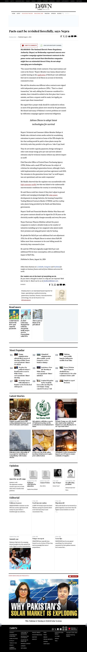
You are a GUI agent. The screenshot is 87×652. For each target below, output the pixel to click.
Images (28, 1)
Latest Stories (16, 395)
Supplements (65, 1)
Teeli (56, 640)
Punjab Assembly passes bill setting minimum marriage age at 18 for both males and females (20, 423)
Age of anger (57, 483)
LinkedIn (41, 267)
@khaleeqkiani (26, 300)
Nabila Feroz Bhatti (32, 489)
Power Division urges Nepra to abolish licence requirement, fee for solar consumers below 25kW (68, 372)
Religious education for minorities (31, 484)
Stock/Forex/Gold (37, 634)
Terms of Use (13, 643)
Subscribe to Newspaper (24, 633)
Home (13, 13)
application (41, 75)
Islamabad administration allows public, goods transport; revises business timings (44, 358)
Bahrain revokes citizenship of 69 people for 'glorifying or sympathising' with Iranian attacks (19, 454)
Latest (18, 13)
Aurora (39, 1)
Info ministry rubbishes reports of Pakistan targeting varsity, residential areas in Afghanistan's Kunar (43, 423)
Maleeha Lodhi (13, 482)
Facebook (57, 267)
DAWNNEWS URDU (20, 1)
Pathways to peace (15, 503)
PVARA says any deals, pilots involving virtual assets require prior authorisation (42, 454)
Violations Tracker (27, 13)
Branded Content (25, 643)
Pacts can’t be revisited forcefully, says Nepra (39, 31)
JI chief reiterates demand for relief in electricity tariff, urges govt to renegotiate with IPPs (25, 328)
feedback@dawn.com (51, 281)
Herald (33, 1)
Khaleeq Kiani (12, 37)
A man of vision (45, 483)
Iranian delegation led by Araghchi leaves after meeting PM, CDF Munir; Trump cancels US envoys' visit (45, 385)
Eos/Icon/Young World (59, 633)
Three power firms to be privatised (37, 323)
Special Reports (48, 639)
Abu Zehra (43, 486)
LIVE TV (12, 1)
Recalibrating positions (70, 483)
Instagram (47, 267)
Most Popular (17, 350)
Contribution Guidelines (13, 635)
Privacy (11, 645)
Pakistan (47, 13)
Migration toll (59, 503)
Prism (45, 634)
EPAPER (6, 1)
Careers (72, 1)
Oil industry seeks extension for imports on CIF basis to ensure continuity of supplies (65, 454)
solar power (53, 195)
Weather (34, 637)
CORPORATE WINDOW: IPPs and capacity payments (14, 324)
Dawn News (47, 643)
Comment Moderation (12, 648)
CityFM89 (45, 1)
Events (58, 1)
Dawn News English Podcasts (19, 575)
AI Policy (11, 640)
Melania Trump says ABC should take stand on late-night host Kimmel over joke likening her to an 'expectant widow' (65, 423)
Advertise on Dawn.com (24, 640)
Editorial (14, 497)
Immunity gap (13, 539)
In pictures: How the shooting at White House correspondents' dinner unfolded (44, 372)
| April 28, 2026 (43, 9)
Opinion (53, 13)
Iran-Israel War (38, 13)
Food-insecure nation (39, 503)
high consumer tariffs (28, 185)
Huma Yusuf (56, 486)
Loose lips (58, 538)
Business (59, 13)
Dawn (45, 632)
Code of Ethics (13, 638)
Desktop (34, 639)
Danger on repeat (38, 538)
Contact (11, 632)
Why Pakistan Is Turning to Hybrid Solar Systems (43, 621)
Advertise (52, 1)
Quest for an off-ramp (17, 479)
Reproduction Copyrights (25, 637)
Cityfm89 (57, 636)
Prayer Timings (36, 632)
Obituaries (79, 1)
